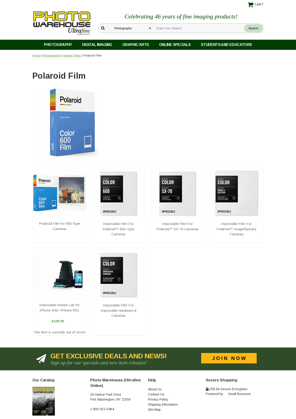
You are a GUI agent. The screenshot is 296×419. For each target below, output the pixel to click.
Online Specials (175, 45)
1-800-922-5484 (102, 409)
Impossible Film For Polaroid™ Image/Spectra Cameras (236, 229)
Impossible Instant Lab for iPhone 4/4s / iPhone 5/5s (59, 307)
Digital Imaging (97, 45)
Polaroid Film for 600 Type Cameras (59, 226)
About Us (155, 389)
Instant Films (71, 55)
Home (36, 55)
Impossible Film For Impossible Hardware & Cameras (118, 310)
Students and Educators (226, 45)
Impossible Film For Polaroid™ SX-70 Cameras (177, 226)
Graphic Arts (135, 45)
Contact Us (156, 394)
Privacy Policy (158, 399)
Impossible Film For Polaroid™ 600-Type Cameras (118, 229)
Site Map (154, 409)
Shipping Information (163, 404)
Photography (58, 45)
